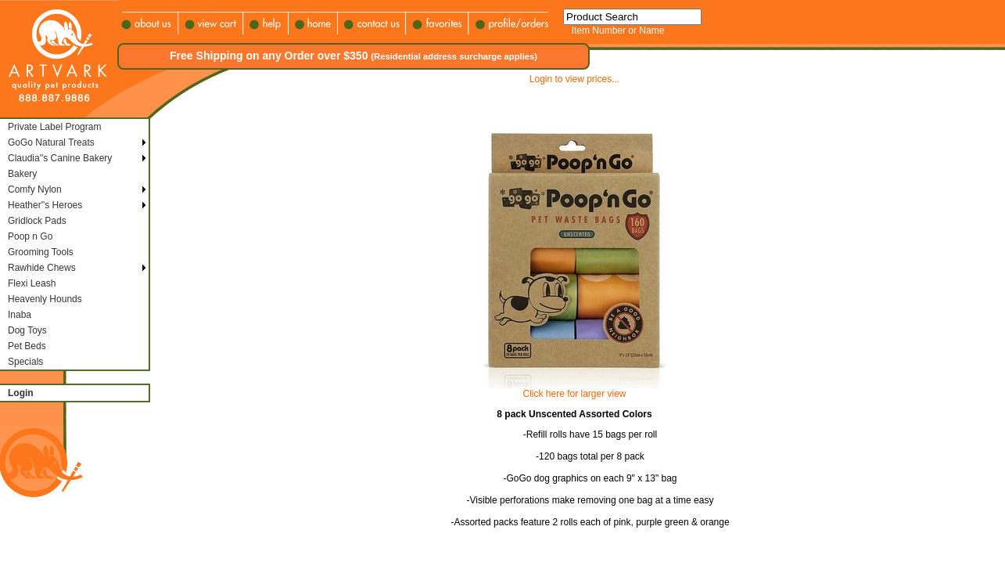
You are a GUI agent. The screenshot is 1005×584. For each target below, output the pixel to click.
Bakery (22, 173)
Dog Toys (27, 330)
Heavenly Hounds (45, 299)
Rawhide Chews (42, 267)
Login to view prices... (574, 79)
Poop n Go (30, 236)
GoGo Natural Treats (51, 142)
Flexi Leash (32, 283)
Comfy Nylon (35, 189)
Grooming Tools (41, 252)
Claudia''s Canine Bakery (60, 158)
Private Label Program (54, 126)
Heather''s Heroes (45, 205)
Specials (25, 361)
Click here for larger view (574, 393)
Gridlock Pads (37, 220)
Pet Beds (27, 346)
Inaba (19, 314)
